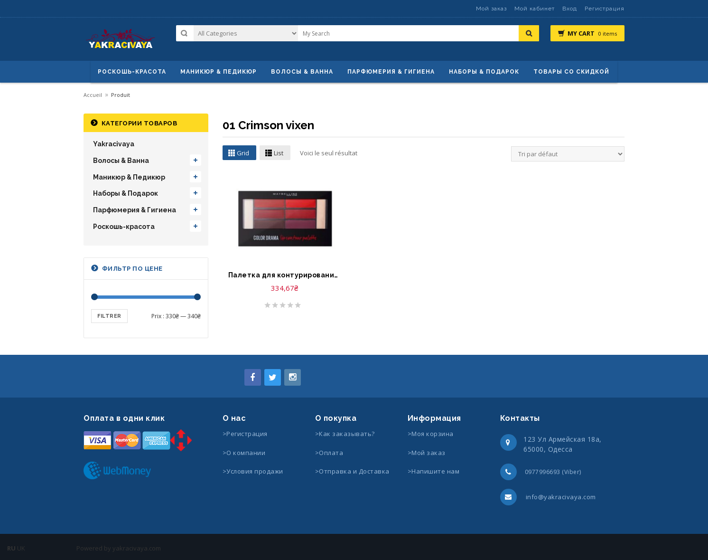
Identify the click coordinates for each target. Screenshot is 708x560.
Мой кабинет (534, 8)
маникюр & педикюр (218, 71)
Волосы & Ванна (121, 160)
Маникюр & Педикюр (129, 177)
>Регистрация (245, 433)
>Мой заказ (427, 452)
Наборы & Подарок (484, 71)
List (278, 153)
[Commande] (567, 153)
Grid (243, 153)
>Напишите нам (434, 471)
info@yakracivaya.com (561, 497)
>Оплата (329, 452)
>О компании (244, 452)
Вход (569, 8)
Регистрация (604, 8)
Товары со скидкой (571, 71)
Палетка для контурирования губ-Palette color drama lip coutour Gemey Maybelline (284, 275)
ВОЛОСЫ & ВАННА (302, 71)
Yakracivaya (113, 144)
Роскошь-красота (132, 71)
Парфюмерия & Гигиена (391, 71)
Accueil (93, 94)
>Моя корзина (431, 433)
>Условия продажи (254, 471)
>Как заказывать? (345, 433)
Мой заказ (491, 8)
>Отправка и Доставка (352, 471)
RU (11, 548)
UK (21, 548)
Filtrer (109, 316)
